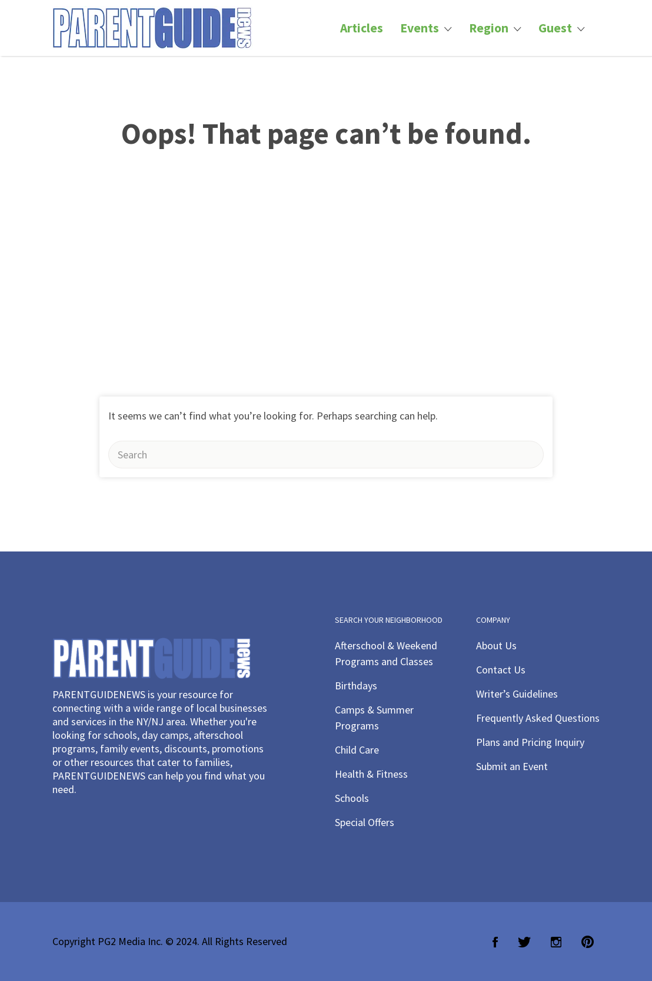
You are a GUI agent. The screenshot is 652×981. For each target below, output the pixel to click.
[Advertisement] (326, 308)
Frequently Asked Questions (538, 718)
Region (488, 28)
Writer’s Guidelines (517, 694)
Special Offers (364, 822)
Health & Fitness (371, 774)
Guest (555, 28)
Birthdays (356, 685)
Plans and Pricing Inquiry (530, 742)
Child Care (357, 750)
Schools (352, 798)
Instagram (556, 942)
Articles (361, 28)
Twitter (524, 942)
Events (419, 28)
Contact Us (500, 669)
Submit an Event (512, 766)
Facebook (495, 942)
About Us (496, 645)
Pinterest (588, 942)
